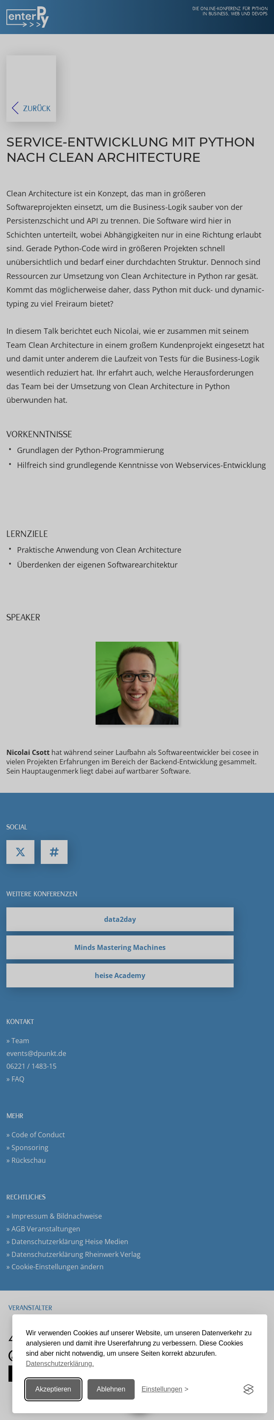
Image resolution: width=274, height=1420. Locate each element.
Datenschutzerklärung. (60, 1363)
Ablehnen (111, 1389)
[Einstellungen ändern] (164, 1389)
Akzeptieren (53, 1389)
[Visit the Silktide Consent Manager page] (248, 1389)
